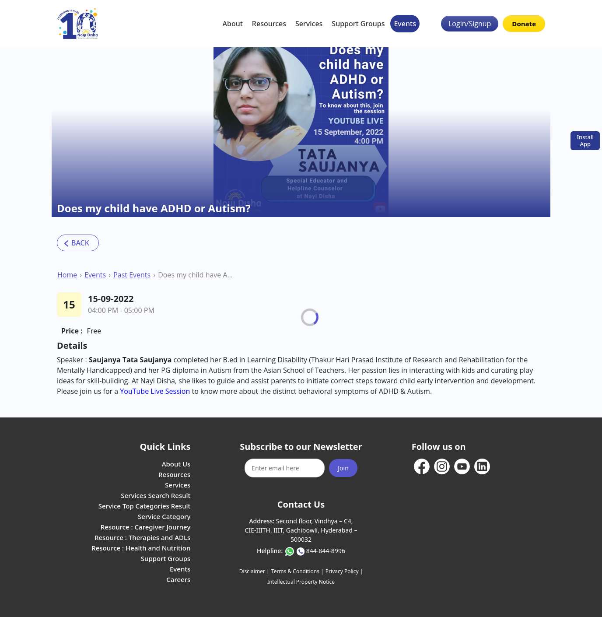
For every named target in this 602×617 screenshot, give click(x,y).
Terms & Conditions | (297, 571)
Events (405, 23)
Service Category (164, 516)
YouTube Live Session (156, 391)
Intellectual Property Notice (301, 581)
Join (343, 468)
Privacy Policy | (344, 571)
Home (67, 275)
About (233, 23)
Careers (178, 579)
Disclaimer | (254, 571)
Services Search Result (155, 495)
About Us (176, 463)
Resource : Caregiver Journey (146, 526)
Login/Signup (469, 23)
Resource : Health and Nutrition (140, 547)
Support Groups (358, 23)
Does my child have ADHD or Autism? (196, 275)
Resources (269, 23)
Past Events (131, 275)
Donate (524, 23)
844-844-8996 (325, 551)
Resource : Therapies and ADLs (142, 537)
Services (308, 23)
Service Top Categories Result (144, 505)
